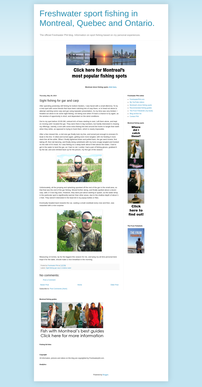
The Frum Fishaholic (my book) (141, 111)
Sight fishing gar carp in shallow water (58, 268)
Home (79, 285)
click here (112, 87)
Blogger (105, 375)
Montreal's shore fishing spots (141, 105)
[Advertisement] (90, 348)
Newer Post (44, 285)
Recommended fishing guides (141, 108)
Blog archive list (135, 114)
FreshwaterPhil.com (137, 99)
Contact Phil (134, 116)
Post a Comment (49, 280)
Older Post (115, 285)
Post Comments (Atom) (58, 289)
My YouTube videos (137, 102)
